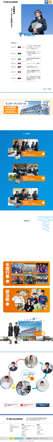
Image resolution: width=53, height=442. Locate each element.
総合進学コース (24, 434)
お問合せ (11, 431)
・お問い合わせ (35, 438)
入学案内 (11, 430)
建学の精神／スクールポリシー (15, 426)
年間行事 (38, 431)
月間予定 (38, 432)
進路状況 (11, 428)
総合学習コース (24, 435)
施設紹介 (23, 428)
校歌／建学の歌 (24, 427)
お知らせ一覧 (46, 89)
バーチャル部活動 (40, 429)
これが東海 (39, 427)
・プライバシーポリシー (44, 438)
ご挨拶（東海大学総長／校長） (15, 427)
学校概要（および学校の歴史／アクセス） (28, 425)
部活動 (38, 428)
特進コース (23, 432)
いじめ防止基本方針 (24, 429)
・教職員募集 (28, 438)
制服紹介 (38, 425)
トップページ (12, 424)
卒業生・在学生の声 (40, 433)
